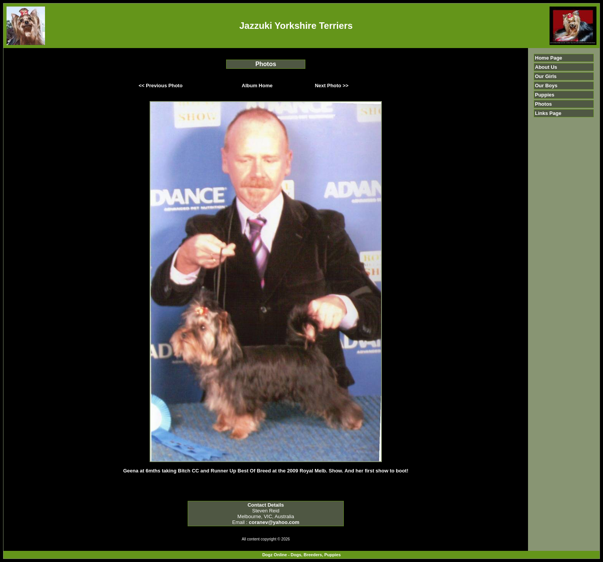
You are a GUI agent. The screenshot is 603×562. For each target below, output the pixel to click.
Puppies (545, 95)
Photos (543, 104)
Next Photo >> (331, 85)
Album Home (257, 85)
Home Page (548, 58)
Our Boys (546, 85)
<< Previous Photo (161, 85)
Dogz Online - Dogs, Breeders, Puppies (301, 554)
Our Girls (545, 76)
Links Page (548, 113)
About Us (546, 67)
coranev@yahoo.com (274, 522)
